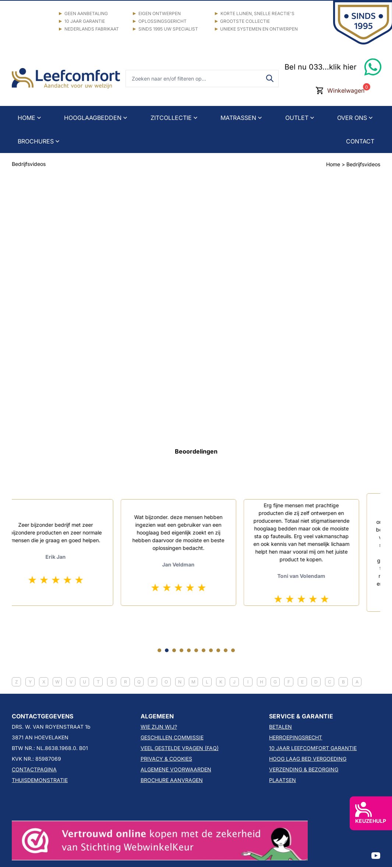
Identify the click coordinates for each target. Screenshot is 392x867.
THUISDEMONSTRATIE (40, 780)
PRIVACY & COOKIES (166, 759)
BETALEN (280, 727)
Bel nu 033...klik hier (321, 67)
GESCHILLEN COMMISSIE (172, 737)
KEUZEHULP (370, 813)
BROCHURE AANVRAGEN (172, 780)
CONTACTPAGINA (34, 769)
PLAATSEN (282, 780)
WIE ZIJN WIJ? (159, 727)
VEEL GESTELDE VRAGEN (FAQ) (180, 748)
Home (333, 164)
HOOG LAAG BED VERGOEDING (307, 759)
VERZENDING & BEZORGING (303, 769)
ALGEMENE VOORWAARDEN (176, 769)
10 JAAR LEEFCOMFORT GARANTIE (313, 748)
